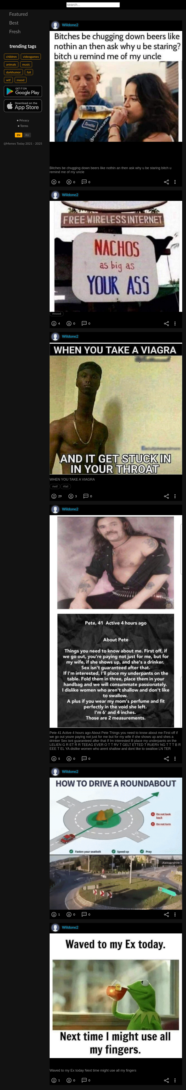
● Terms (23, 126)
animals (11, 64)
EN (18, 135)
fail (29, 72)
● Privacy (23, 120)
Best (14, 22)
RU (27, 135)
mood (20, 80)
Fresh (15, 31)
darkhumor (13, 72)
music (26, 64)
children (11, 56)
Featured (18, 14)
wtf (8, 80)
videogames (31, 56)
